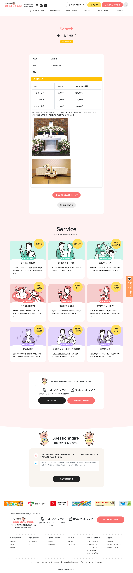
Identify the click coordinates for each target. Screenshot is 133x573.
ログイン (94, 5)
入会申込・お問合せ (112, 5)
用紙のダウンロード (76, 5)
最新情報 (70, 541)
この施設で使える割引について (66, 195)
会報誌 (12, 544)
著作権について (54, 562)
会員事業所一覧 (92, 544)
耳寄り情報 (71, 544)
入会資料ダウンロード (113, 544)
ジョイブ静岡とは (93, 541)
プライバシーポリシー (87, 562)
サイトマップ (35, 562)
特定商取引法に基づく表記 (69, 562)
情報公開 (44, 562)
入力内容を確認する (66, 479)
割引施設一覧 (33, 541)
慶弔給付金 (52, 544)
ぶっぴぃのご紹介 (93, 553)
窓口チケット (33, 544)
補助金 (50, 541)
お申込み (12, 541)
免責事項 (99, 562)
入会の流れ (51, 400)
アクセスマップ (92, 547)
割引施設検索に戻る (66, 205)
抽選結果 (12, 547)
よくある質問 (91, 550)
